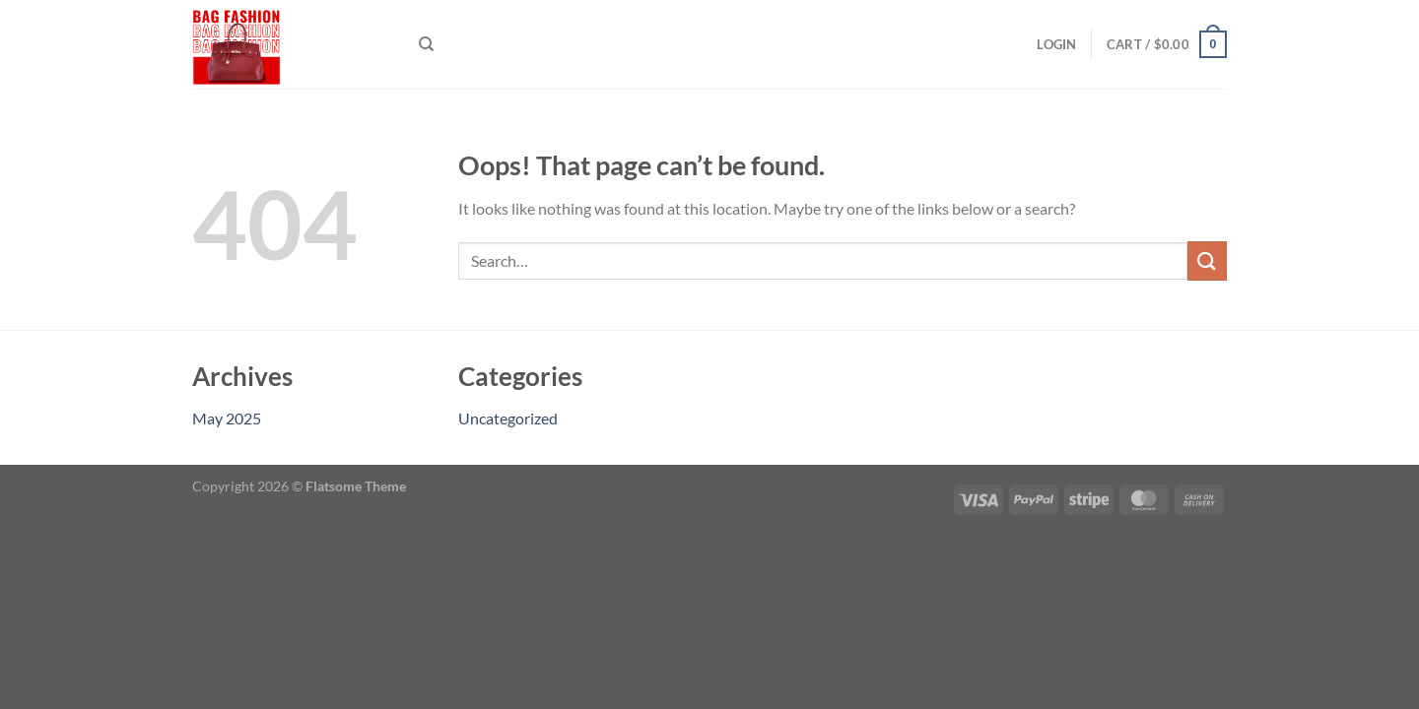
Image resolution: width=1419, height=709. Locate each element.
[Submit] (1207, 260)
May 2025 (226, 418)
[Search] (426, 44)
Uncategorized (508, 418)
